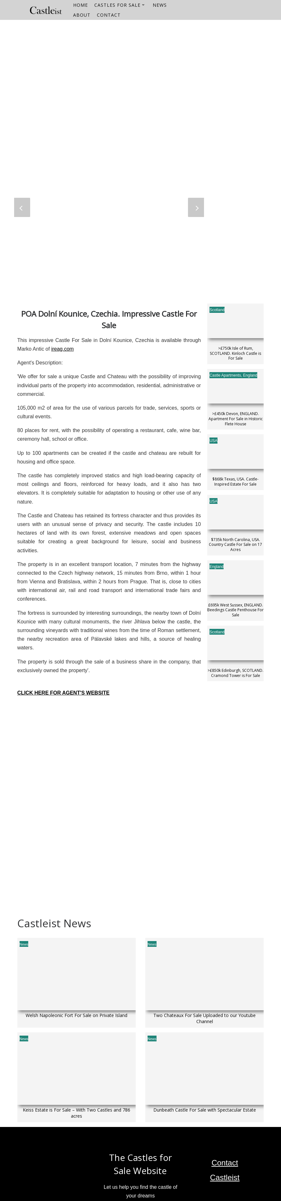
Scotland (217, 310)
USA (213, 440)
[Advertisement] (140, 65)
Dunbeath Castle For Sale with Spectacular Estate (204, 1110)
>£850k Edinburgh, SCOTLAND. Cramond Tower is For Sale (235, 673)
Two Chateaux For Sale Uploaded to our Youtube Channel (204, 1018)
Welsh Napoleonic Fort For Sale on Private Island (76, 1015)
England (250, 375)
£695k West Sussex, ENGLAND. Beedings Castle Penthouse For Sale (235, 610)
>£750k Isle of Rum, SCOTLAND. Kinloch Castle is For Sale (235, 353)
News (24, 944)
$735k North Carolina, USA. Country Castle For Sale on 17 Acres (235, 544)
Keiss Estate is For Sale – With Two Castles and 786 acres (76, 1113)
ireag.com (62, 349)
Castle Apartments (225, 375)
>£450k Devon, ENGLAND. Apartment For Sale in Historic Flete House (236, 418)
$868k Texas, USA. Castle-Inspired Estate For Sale (235, 482)
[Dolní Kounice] (109, 758)
